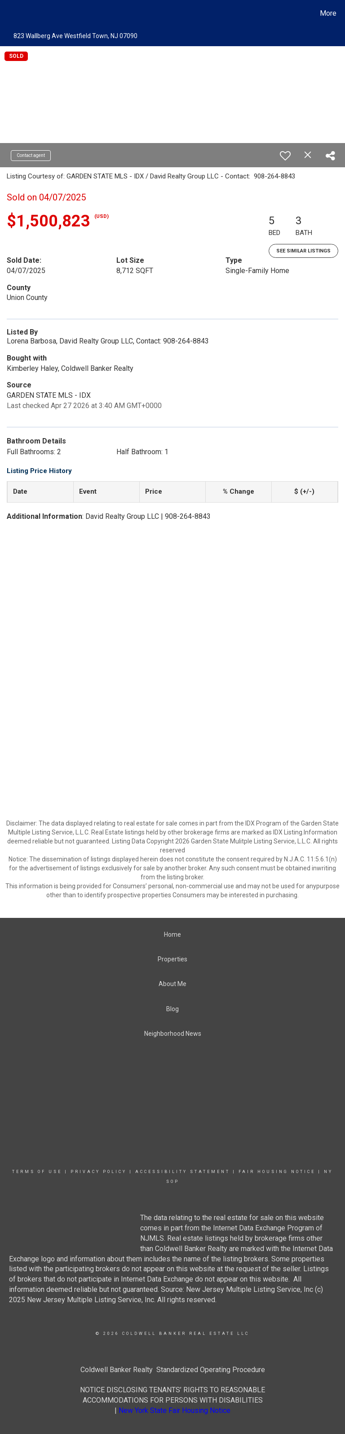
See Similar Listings (303, 251)
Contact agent (31, 155)
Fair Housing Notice (277, 1171)
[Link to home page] (8, 13)
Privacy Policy (99, 1171)
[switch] (285, 155)
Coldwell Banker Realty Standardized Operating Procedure (172, 1369)
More (328, 13)
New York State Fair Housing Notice (174, 1410)
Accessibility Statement (182, 1171)
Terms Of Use (37, 1171)
